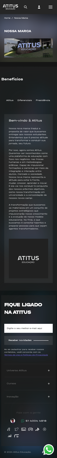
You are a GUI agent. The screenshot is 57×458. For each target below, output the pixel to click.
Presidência (43, 100)
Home (7, 18)
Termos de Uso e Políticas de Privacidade (26, 355)
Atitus (10, 100)
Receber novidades (29, 340)
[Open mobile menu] (50, 7)
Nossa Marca (21, 18)
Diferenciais (24, 100)
